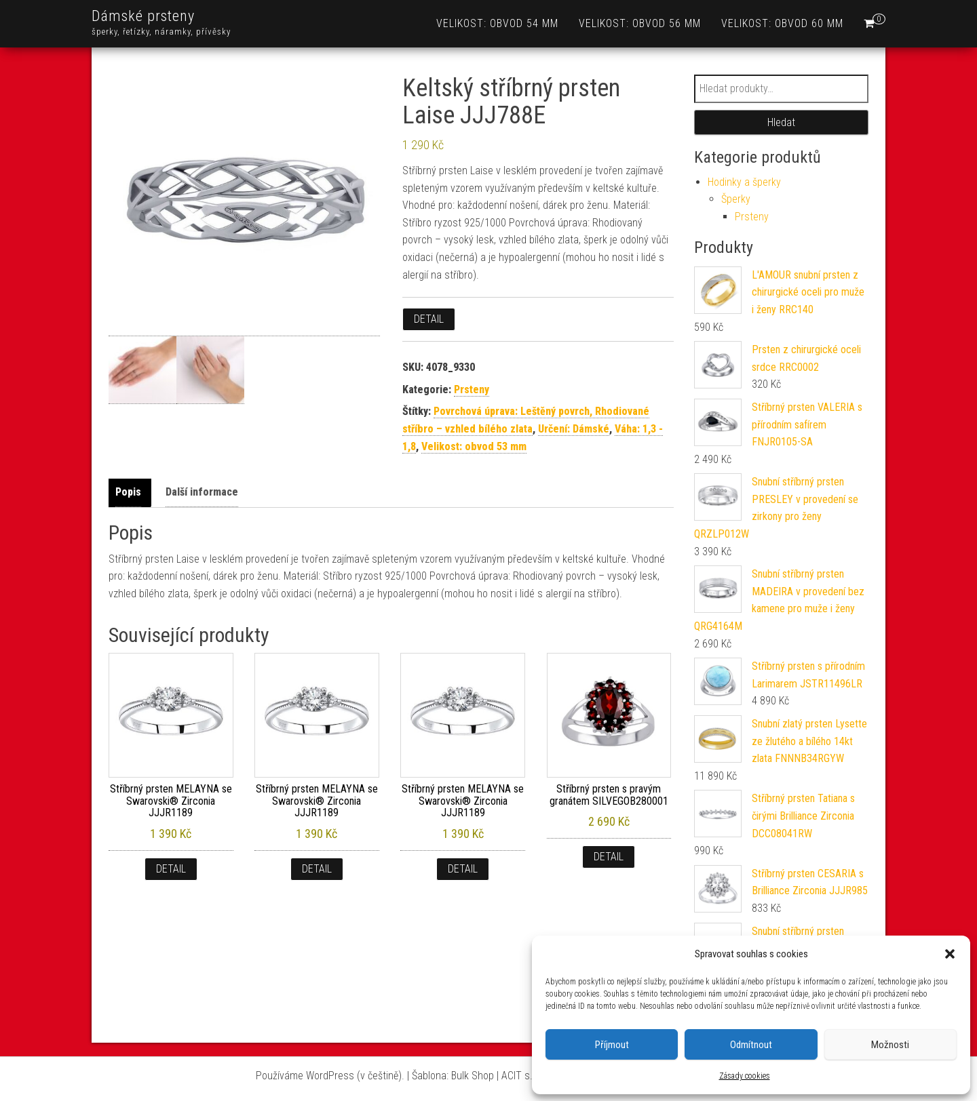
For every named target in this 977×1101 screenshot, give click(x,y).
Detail (429, 319)
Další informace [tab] (202, 491)
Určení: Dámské (573, 428)
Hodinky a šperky (744, 182)
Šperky (735, 199)
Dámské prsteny (143, 15)
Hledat (781, 122)
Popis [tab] (128, 491)
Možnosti (890, 1045)
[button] (950, 954)
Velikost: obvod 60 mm (782, 23)
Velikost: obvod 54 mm (497, 23)
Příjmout (612, 1045)
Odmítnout (751, 1045)
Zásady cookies (744, 1076)
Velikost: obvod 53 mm (473, 446)
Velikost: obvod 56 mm (640, 23)
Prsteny (471, 389)
